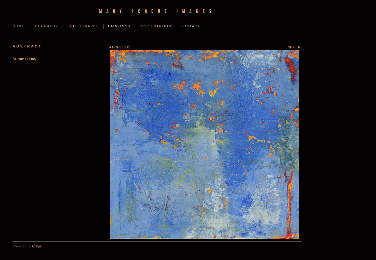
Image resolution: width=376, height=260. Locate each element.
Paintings (119, 26)
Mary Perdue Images (157, 11)
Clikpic (37, 246)
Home (19, 26)
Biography (46, 26)
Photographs (83, 26)
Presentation (155, 26)
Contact (190, 26)
